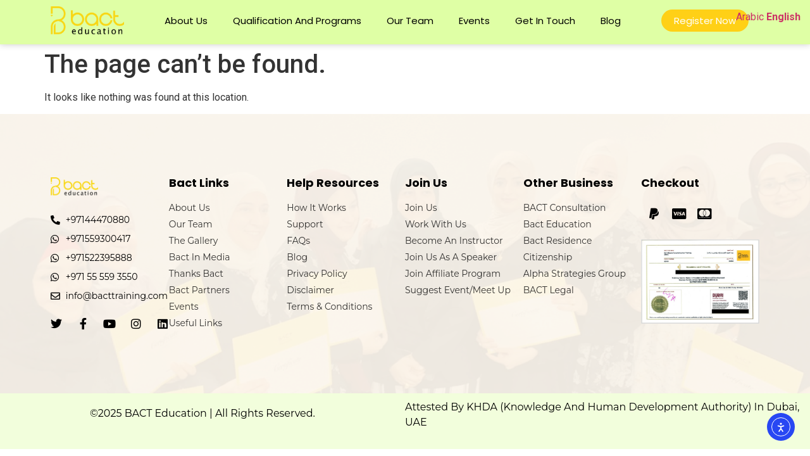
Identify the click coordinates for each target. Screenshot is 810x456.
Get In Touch (545, 20)
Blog (611, 20)
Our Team (410, 20)
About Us (186, 20)
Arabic (750, 17)
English (783, 17)
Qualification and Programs (297, 20)
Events (474, 20)
